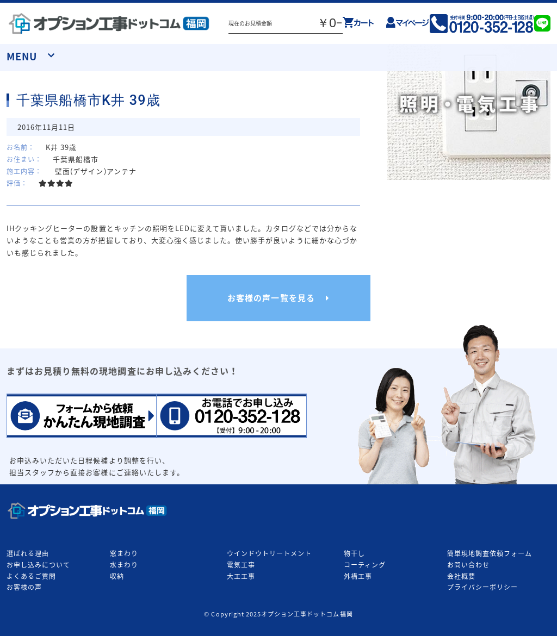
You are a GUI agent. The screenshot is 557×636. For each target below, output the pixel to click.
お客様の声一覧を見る (270, 298)
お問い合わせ (468, 565)
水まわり (124, 565)
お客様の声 (24, 587)
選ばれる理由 (28, 553)
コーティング (365, 565)
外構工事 (358, 576)
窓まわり (124, 553)
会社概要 (461, 576)
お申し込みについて (38, 565)
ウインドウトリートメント (269, 553)
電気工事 (241, 565)
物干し (354, 553)
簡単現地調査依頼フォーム (489, 553)
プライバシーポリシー (482, 587)
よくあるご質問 (31, 576)
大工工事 (241, 576)
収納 (117, 576)
